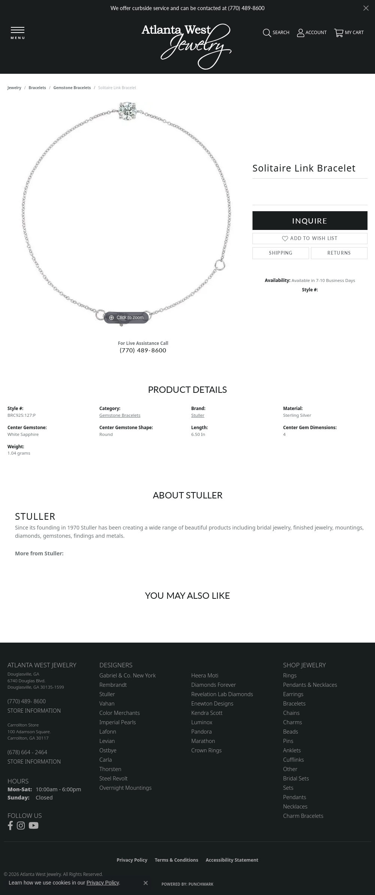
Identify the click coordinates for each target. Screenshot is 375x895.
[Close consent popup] (145, 883)
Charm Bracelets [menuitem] (303, 815)
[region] (126, 214)
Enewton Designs (212, 703)
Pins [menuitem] (288, 740)
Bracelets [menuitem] (294, 703)
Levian (107, 740)
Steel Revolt (113, 778)
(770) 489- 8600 (26, 701)
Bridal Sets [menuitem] (296, 778)
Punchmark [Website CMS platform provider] (201, 884)
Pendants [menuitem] (294, 797)
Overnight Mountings (125, 787)
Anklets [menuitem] (292, 750)
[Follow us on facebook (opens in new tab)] (10, 825)
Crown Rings (206, 750)
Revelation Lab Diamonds (222, 694)
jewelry (14, 87)
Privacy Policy (132, 860)
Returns (339, 253)
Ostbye (108, 750)
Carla (105, 759)
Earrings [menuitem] (293, 694)
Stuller (198, 415)
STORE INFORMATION (34, 710)
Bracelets (37, 87)
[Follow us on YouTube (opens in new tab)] (33, 825)
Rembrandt (113, 684)
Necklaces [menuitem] (295, 806)
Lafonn (107, 731)
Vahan (107, 703)
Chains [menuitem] (291, 712)
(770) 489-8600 (143, 350)
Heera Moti (204, 675)
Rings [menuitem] (290, 675)
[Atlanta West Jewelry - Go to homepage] (186, 45)
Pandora (201, 731)
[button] (274, 34)
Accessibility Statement (232, 860)
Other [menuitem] (290, 769)
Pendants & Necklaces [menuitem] (310, 684)
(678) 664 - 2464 (27, 752)
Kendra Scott (207, 712)
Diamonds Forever (213, 684)
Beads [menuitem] (290, 731)
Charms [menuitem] (292, 722)
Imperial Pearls (117, 722)
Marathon (203, 740)
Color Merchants (119, 712)
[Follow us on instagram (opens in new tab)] (21, 825)
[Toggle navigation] (17, 33)
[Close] (366, 8)
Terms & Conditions (176, 860)
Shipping (281, 253)
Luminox (201, 722)
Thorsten (110, 769)
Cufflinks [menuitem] (293, 759)
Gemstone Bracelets (72, 87)
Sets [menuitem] (288, 787)
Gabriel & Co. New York (127, 675)
